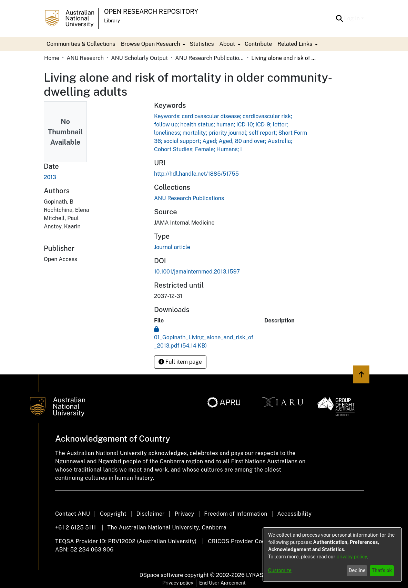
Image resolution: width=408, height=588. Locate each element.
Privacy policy (177, 583)
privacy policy (352, 556)
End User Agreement (222, 583)
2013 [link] (50, 177)
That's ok (382, 570)
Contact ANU (72, 513)
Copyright (113, 513)
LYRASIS (257, 575)
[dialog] (332, 554)
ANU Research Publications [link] (209, 58)
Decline (357, 570)
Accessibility (294, 513)
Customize (280, 570)
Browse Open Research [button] (150, 44)
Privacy (184, 513)
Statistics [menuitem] (202, 44)
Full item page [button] (180, 362)
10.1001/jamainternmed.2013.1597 (197, 271)
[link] (189, 198)
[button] (339, 18)
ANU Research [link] (85, 58)
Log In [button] (352, 18)
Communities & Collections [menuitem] (81, 44)
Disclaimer (150, 513)
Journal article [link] (172, 247)
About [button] (227, 44)
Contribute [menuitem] (258, 44)
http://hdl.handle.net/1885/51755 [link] (196, 174)
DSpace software (161, 575)
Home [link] (51, 58)
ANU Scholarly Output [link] (139, 58)
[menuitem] (152, 44)
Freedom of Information (235, 513)
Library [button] (112, 20)
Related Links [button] (294, 44)
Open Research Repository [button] (151, 11)
